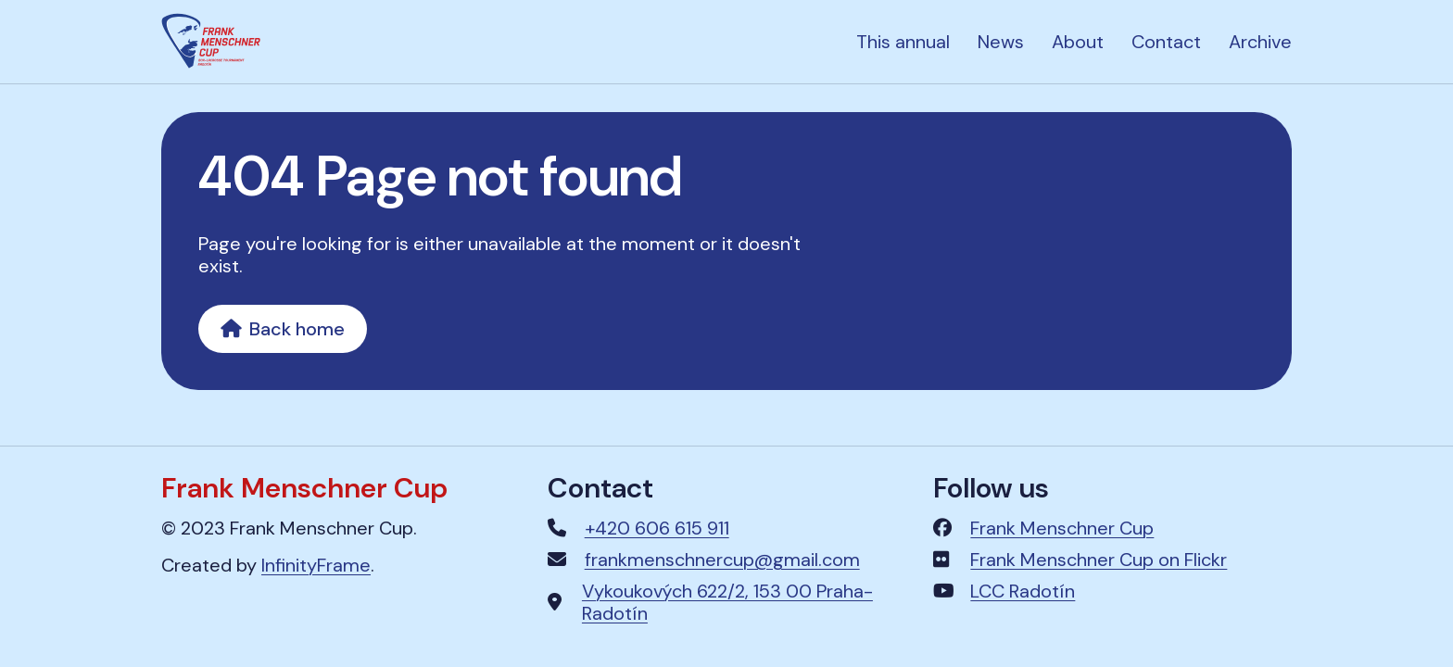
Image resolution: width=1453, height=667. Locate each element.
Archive (1260, 42)
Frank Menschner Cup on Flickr (1098, 559)
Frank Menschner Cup (1062, 528)
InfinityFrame (316, 565)
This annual (903, 42)
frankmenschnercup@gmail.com (722, 559)
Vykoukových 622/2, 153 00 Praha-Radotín (727, 602)
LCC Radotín (1022, 591)
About (1078, 42)
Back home (283, 329)
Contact (1166, 42)
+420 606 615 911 (657, 528)
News (1001, 42)
